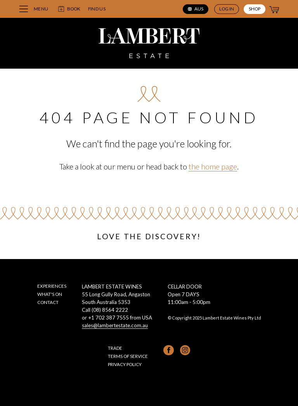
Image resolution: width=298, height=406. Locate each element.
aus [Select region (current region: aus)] (195, 8)
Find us (97, 9)
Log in (226, 8)
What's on (49, 294)
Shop (254, 8)
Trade (115, 348)
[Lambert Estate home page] (149, 44)
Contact (48, 302)
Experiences (51, 286)
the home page (213, 166)
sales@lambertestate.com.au (115, 325)
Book (69, 8)
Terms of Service (128, 356)
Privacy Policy (125, 364)
